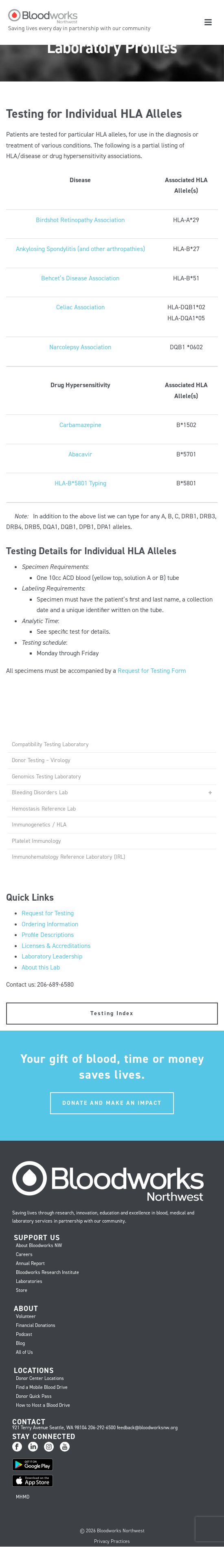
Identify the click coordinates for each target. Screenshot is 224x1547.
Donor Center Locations (40, 1378)
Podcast (24, 1334)
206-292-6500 (102, 1427)
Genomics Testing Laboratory (46, 776)
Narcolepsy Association (80, 347)
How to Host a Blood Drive (43, 1405)
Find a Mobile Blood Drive (42, 1387)
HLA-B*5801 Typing (80, 483)
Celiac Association (80, 307)
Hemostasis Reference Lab (44, 809)
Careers (24, 1254)
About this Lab (41, 967)
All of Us (24, 1352)
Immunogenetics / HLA (39, 825)
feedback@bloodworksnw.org (147, 1427)
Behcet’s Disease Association (80, 278)
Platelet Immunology (36, 841)
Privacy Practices (112, 1541)
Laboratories (29, 1281)
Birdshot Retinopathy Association (80, 220)
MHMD (22, 1497)
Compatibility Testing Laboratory (50, 744)
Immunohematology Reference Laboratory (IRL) (68, 857)
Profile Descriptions (48, 934)
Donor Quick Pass (34, 1396)
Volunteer (26, 1316)
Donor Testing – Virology (41, 760)
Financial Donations (35, 1325)
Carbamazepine (80, 425)
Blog (20, 1343)
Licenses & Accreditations (56, 945)
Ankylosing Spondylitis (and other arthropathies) (80, 249)
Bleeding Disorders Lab (40, 792)
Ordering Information (50, 924)
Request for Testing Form (152, 670)
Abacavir (80, 454)
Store (21, 1290)
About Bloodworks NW (39, 1245)
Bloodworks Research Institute (47, 1272)
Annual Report (30, 1263)
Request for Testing (48, 913)
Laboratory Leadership (52, 956)
